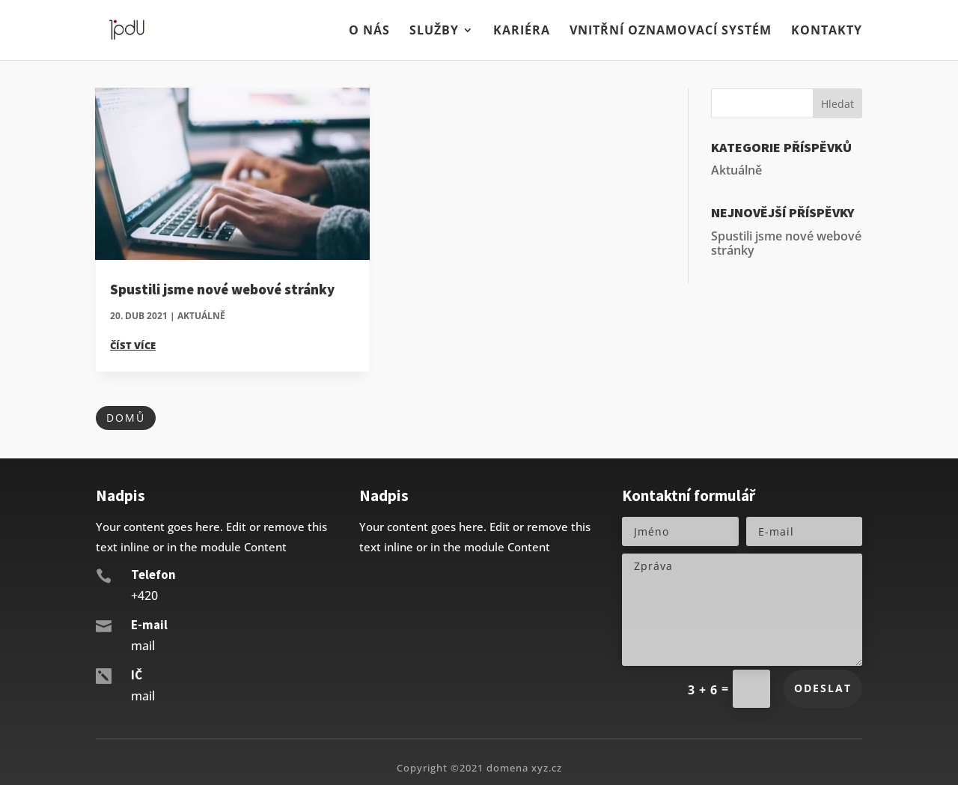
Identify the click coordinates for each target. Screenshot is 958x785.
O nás (369, 31)
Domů (125, 417)
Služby (434, 31)
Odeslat (823, 688)
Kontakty (826, 31)
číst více (133, 345)
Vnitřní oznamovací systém (671, 31)
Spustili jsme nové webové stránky (222, 289)
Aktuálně (201, 315)
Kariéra (521, 31)
